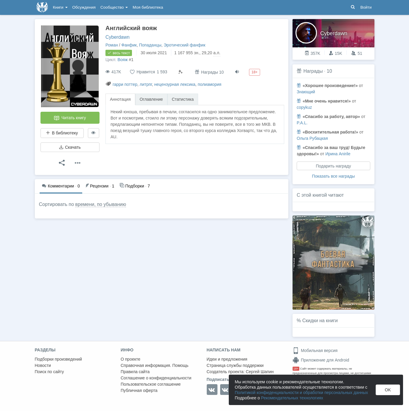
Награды (313, 71)
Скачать (69, 147)
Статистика (183, 99)
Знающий (306, 91)
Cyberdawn (117, 37)
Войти (366, 7)
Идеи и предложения (227, 359)
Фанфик (129, 45)
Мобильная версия (315, 350)
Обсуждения (84, 7)
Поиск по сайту (49, 371)
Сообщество (114, 7)
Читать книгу (70, 118)
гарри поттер (125, 84)
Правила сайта (135, 371)
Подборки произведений (58, 359)
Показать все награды (333, 176)
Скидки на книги (320, 320)
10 (329, 71)
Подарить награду (333, 166)
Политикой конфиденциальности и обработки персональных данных (301, 392)
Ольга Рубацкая (312, 138)
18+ (295, 368)
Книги (60, 7)
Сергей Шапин (260, 371)
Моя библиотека (148, 7)
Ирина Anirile (337, 153)
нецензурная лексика (174, 84)
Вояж (122, 59)
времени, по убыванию (100, 204)
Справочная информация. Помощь (155, 365)
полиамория (209, 84)
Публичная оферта (139, 390)
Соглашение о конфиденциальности (156, 378)
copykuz (304, 107)
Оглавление (151, 99)
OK (388, 389)
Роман (111, 45)
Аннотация (120, 99)
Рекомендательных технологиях (292, 398)
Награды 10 (209, 72)
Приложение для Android (321, 360)
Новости (43, 365)
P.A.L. (302, 122)
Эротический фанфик (185, 45)
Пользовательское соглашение (151, 384)
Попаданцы (150, 45)
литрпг (146, 84)
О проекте (130, 359)
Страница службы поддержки (235, 365)
